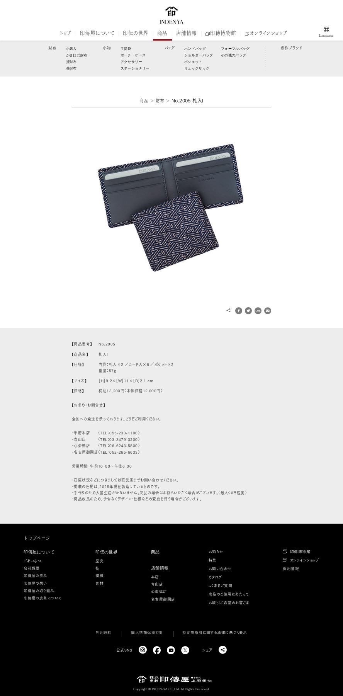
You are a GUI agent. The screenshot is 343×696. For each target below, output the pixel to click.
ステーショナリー (135, 68)
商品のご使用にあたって (229, 594)
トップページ (37, 538)
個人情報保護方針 (147, 632)
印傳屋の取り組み (39, 590)
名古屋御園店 (163, 599)
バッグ (170, 48)
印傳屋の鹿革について (43, 598)
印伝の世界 (135, 33)
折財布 (71, 62)
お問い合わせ (220, 568)
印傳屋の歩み (35, 575)
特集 (213, 560)
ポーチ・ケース (133, 55)
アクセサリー (131, 62)
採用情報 (291, 568)
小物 (107, 48)
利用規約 (104, 632)
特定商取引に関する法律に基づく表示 (214, 632)
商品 (162, 33)
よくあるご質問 (220, 585)
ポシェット (193, 62)
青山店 (157, 584)
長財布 (71, 68)
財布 (52, 48)
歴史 (99, 561)
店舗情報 (186, 33)
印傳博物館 (220, 33)
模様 (99, 575)
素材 (99, 583)
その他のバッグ (233, 55)
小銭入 (71, 49)
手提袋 (126, 49)
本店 (155, 577)
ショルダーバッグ (197, 55)
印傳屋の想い (35, 583)
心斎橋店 (159, 591)
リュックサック (196, 68)
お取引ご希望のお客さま (229, 602)
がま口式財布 (77, 55)
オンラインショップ (266, 33)
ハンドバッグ (195, 49)
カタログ (215, 577)
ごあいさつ (32, 561)
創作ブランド (291, 48)
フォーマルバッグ (234, 49)
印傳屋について (97, 33)
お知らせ (216, 551)
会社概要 (32, 568)
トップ (65, 33)
